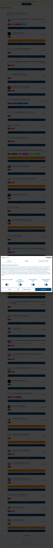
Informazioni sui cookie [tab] (44, 260)
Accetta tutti (43, 289)
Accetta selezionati (26, 289)
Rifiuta (9, 289)
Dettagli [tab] (26, 260)
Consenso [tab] (9, 260)
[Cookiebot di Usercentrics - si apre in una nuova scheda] (46, 258)
